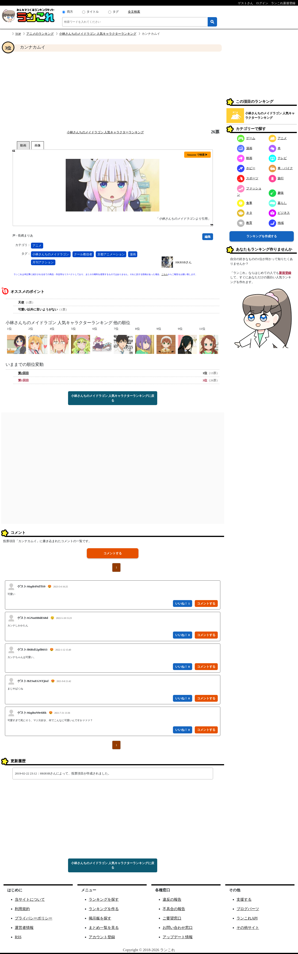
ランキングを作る (104, 909)
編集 (208, 236)
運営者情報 (24, 928)
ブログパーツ (248, 909)
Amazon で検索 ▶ (197, 154)
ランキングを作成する (261, 236)
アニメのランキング (40, 33)
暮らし (278, 203)
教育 (244, 223)
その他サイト (248, 928)
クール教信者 (83, 254)
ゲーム (246, 138)
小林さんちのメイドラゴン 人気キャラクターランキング (97, 33)
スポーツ (247, 178)
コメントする (112, 553)
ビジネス (279, 213)
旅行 (276, 178)
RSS (18, 937)
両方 (70, 11)
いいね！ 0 (182, 635)
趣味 (276, 193)
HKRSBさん (184, 262)
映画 (244, 158)
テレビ (278, 158)
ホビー (246, 168)
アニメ (37, 245)
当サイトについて (30, 899)
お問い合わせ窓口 (178, 928)
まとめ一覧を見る (104, 928)
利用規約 (22, 909)
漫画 (133, 254)
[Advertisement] (113, 90)
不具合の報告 (174, 909)
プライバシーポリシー (33, 918)
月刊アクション (43, 262)
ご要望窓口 (172, 918)
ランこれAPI (247, 918)
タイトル (93, 11)
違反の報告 (172, 899)
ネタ (244, 213)
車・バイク (281, 168)
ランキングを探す (104, 899)
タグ (116, 11)
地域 (276, 223)
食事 (244, 203)
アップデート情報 (178, 937)
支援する (244, 899)
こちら (164, 274)
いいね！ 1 (182, 603)
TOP (18, 33)
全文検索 (134, 11)
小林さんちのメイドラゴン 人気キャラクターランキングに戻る (112, 398)
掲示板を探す (100, 918)
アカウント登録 (102, 937)
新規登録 (285, 273)
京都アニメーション (111, 254)
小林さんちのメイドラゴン (50, 254)
